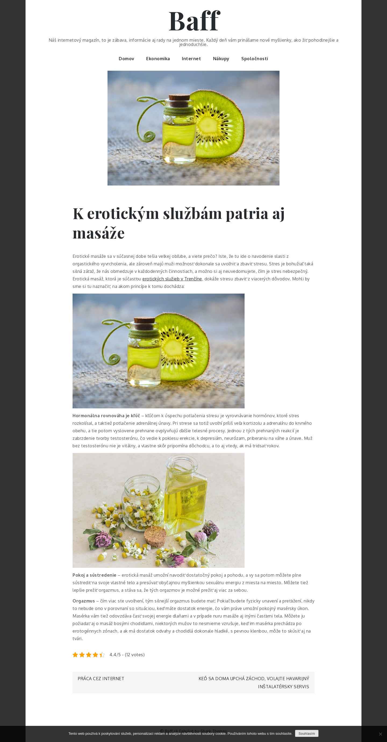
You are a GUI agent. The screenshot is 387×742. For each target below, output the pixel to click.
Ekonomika (158, 58)
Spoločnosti (254, 58)
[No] (380, 734)
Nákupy (221, 58)
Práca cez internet (101, 678)
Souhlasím (307, 734)
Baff (193, 19)
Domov (126, 58)
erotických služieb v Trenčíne (172, 278)
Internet (191, 58)
